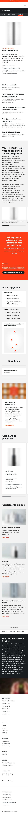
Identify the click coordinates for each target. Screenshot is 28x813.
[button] (14, 627)
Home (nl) (4, 631)
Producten (12, 631)
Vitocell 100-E (20, 631)
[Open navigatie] (25, 5)
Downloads (20, 14)
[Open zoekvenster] (21, 5)
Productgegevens (11, 14)
